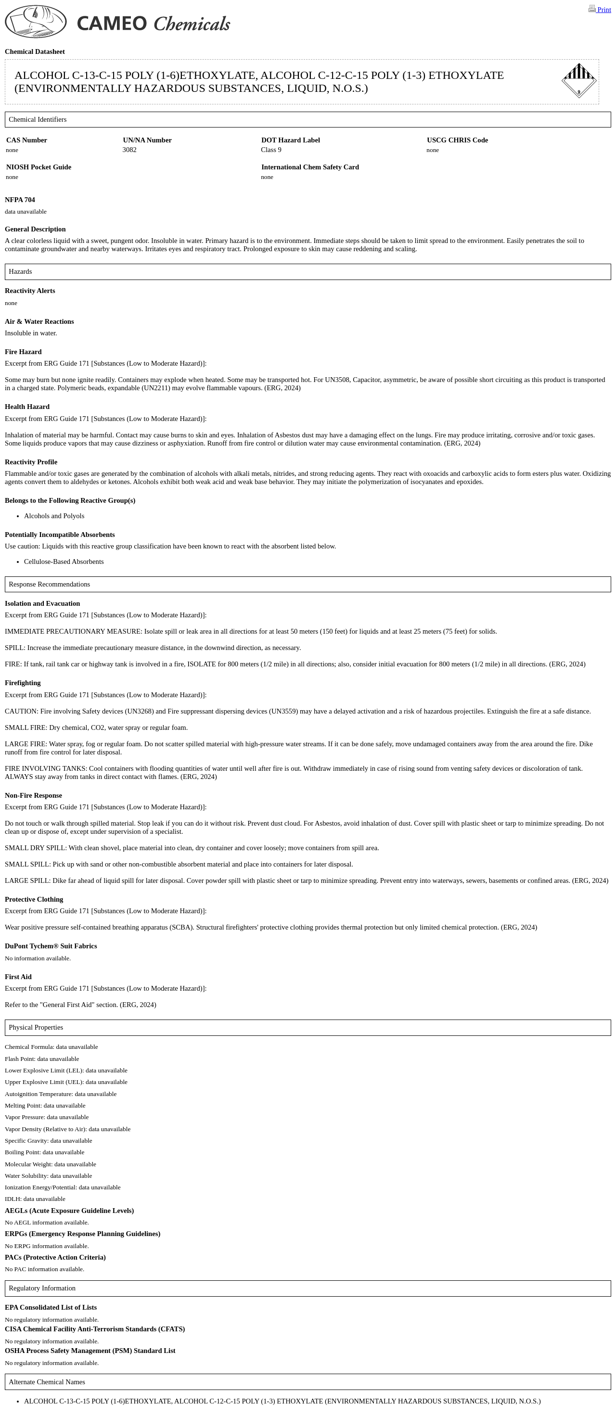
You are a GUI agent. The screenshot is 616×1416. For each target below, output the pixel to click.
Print (600, 9)
